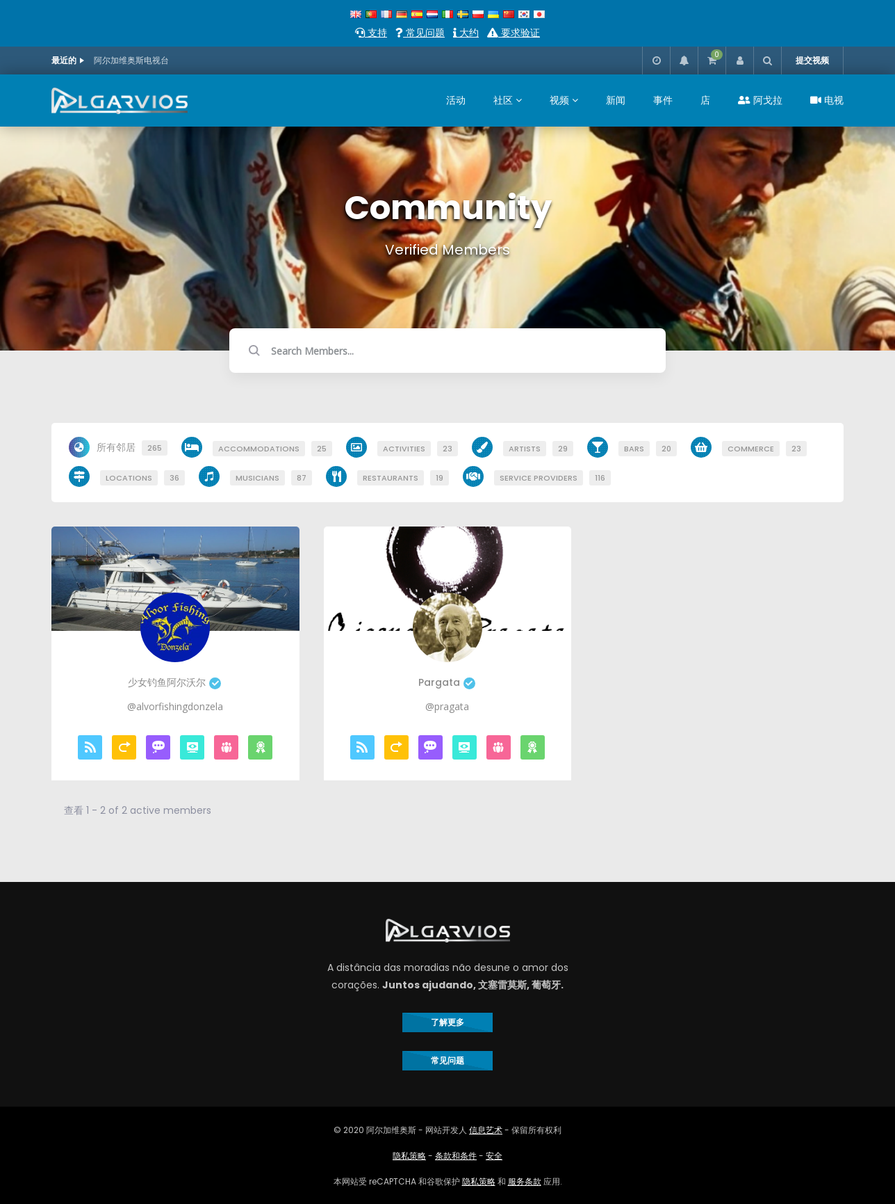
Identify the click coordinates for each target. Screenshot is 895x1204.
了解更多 (447, 1022)
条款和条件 (456, 1156)
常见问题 (420, 33)
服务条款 (524, 1181)
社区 (503, 100)
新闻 (615, 100)
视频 (559, 100)
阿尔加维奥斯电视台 (131, 60)
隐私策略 (409, 1156)
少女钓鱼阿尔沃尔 (174, 682)
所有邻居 (132, 448)
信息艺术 (485, 1130)
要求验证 (513, 33)
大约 (466, 33)
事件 (663, 100)
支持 (371, 33)
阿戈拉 (760, 100)
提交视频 (812, 60)
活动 (456, 100)
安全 (494, 1156)
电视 (827, 100)
